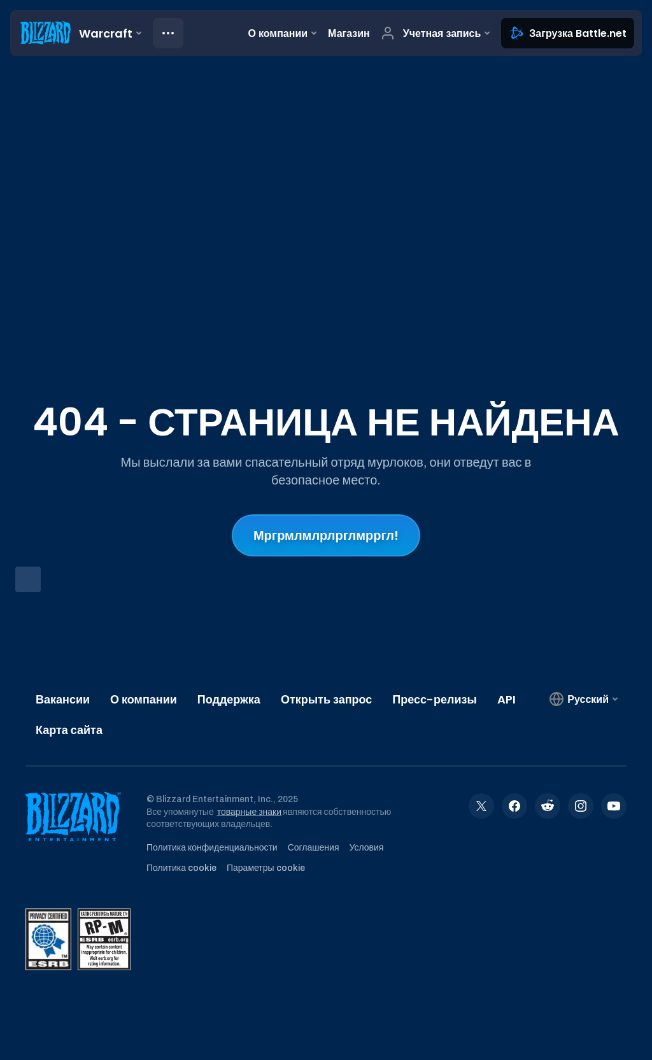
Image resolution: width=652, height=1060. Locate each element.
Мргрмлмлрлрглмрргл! (326, 535)
